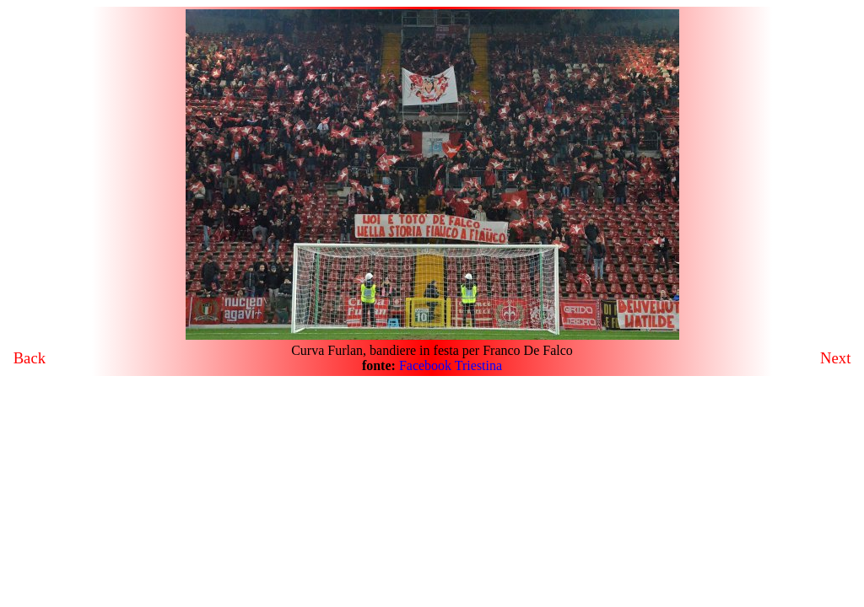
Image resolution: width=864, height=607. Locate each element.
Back (29, 358)
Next (835, 358)
